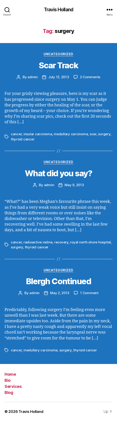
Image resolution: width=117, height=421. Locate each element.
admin (33, 77)
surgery (104, 134)
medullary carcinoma (71, 134)
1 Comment (89, 293)
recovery (61, 242)
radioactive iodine (37, 242)
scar (93, 134)
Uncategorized (58, 54)
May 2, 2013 (59, 293)
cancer (16, 134)
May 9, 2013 (74, 185)
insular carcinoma (37, 134)
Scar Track (58, 65)
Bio (8, 380)
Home (10, 374)
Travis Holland (58, 9)
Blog (9, 392)
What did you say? (58, 173)
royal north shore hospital (90, 242)
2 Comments (90, 77)
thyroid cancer (22, 139)
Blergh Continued (58, 281)
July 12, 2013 (58, 77)
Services (13, 386)
